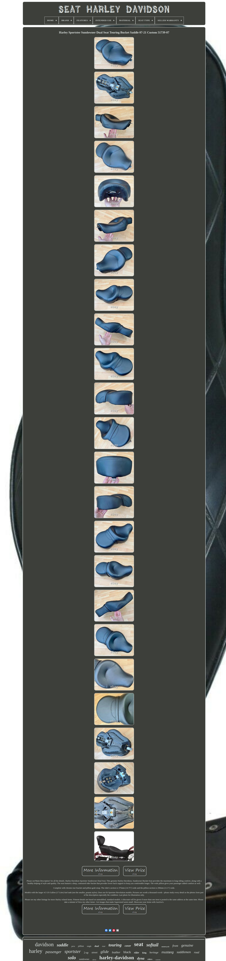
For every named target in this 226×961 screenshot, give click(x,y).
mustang (167, 952)
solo (72, 957)
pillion (81, 946)
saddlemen (184, 952)
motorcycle (165, 946)
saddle (62, 944)
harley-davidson (116, 957)
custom (158, 960)
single (89, 946)
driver (94, 960)
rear (103, 946)
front (175, 945)
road (196, 952)
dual (96, 946)
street (94, 952)
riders (150, 959)
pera (73, 946)
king (144, 953)
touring (115, 945)
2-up (86, 952)
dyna (140, 958)
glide (105, 951)
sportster (73, 951)
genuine (187, 945)
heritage (154, 952)
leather (116, 952)
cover (128, 945)
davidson (44, 944)
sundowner (84, 959)
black (127, 952)
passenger (53, 952)
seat (138, 944)
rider (136, 952)
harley (35, 951)
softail (152, 944)
